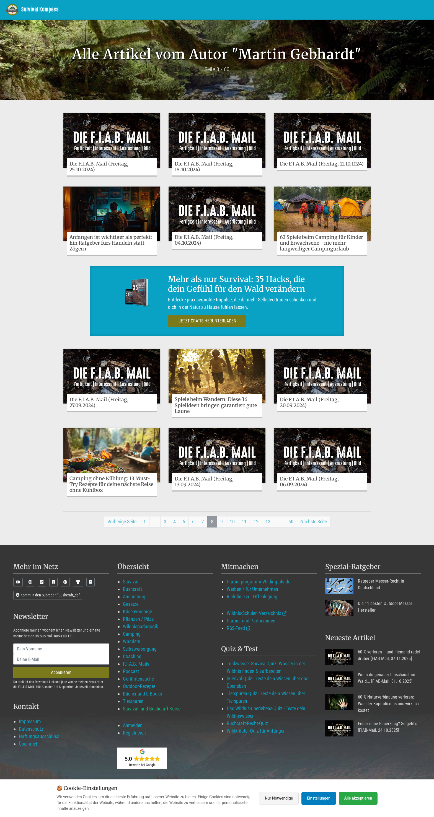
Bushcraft (132, 589)
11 (244, 521)
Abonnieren (61, 672)
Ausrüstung (134, 596)
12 (256, 521)
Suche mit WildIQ (404, 9)
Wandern (131, 641)
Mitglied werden (277, 9)
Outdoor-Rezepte (139, 686)
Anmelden (133, 725)
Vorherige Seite (121, 521)
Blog (312, 9)
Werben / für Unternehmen (252, 589)
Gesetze (130, 604)
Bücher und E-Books (142, 694)
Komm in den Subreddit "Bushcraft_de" (48, 595)
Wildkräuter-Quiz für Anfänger (256, 731)
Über (367, 9)
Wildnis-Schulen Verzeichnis (254, 613)
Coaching (132, 656)
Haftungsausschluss (39, 736)
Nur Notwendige (279, 798)
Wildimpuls (237, 9)
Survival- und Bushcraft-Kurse (151, 709)
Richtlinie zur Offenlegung (252, 596)
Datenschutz (31, 729)
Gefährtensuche (138, 679)
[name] (61, 648)
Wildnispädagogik (140, 626)
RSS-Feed (236, 628)
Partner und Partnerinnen (251, 621)
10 (232, 521)
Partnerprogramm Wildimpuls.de (258, 582)
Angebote (341, 9)
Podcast (131, 671)
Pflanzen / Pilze (138, 619)
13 (267, 521)
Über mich (28, 744)
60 (290, 521)
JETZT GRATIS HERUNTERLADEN (206, 321)
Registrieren (134, 733)
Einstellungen (318, 798)
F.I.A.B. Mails (136, 664)
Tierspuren (133, 701)
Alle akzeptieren (358, 798)
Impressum (30, 721)
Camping (132, 634)
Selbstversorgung (140, 649)
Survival (130, 582)
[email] (61, 659)
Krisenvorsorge (137, 611)
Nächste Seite (313, 521)
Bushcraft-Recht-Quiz (247, 723)
